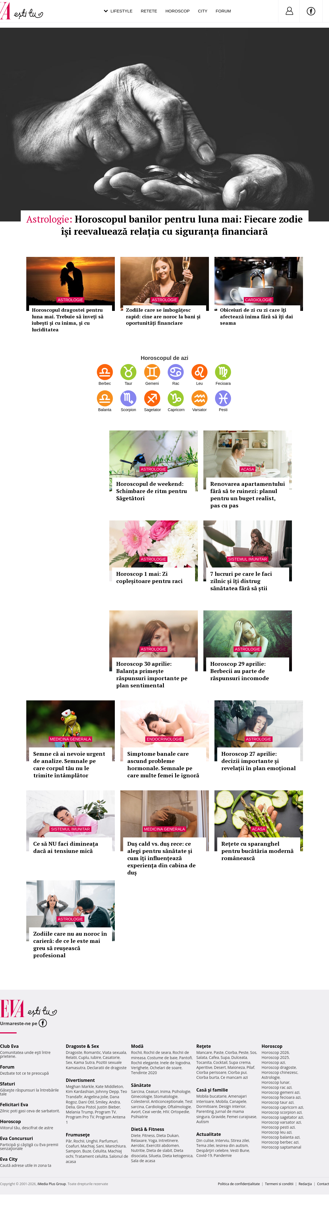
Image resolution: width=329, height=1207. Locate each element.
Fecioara (223, 383)
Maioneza (236, 1067)
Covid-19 (204, 1155)
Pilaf (250, 1067)
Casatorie (111, 1057)
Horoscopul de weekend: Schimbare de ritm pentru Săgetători (151, 491)
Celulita (99, 1151)
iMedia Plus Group (51, 1184)
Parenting (205, 1111)
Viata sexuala (114, 1052)
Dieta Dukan (167, 1135)
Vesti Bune (239, 1150)
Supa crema (239, 1062)
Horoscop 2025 (275, 1057)
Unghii (92, 1141)
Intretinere (168, 1140)
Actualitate (208, 1134)
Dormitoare (206, 1106)
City (202, 11)
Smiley (102, 1102)
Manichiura (115, 1146)
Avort (136, 1111)
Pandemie (223, 1155)
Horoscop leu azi (276, 1132)
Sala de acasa (143, 1160)
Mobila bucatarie (211, 1096)
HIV (166, 1111)
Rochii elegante (145, 1062)
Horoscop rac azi (276, 1087)
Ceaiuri (152, 1091)
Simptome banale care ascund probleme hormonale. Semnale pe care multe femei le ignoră (163, 764)
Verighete (139, 1067)
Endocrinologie (164, 739)
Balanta (104, 410)
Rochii (78, 1141)
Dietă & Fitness (147, 1129)
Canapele (237, 1101)
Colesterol (140, 1101)
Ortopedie (180, 1111)
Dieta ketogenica (177, 1155)
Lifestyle (122, 11)
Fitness (148, 1135)
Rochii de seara (157, 1052)
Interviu (222, 1140)
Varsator (199, 410)
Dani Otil (86, 1102)
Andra (114, 1102)
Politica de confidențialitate (239, 1184)
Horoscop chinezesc (279, 1072)
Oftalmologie (179, 1106)
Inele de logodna (175, 1062)
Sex (69, 1062)
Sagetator (152, 410)
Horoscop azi (273, 1062)
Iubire (95, 1057)
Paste (219, 1052)
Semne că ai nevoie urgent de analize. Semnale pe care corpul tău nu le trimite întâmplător (69, 764)
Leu (199, 383)
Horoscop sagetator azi (282, 1117)
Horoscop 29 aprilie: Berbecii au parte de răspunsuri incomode (239, 671)
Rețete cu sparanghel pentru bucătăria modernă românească (257, 851)
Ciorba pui (237, 1072)
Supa (225, 1057)
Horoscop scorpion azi (281, 1112)
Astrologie (153, 469)
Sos (253, 1052)
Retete (149, 11)
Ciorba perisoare (211, 1072)
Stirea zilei (240, 1140)
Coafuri (72, 1146)
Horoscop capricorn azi (282, 1107)
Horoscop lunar (275, 1082)
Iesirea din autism (232, 1145)
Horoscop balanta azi (280, 1137)
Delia (70, 1107)
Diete (136, 1135)
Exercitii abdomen (162, 1145)
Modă (137, 1046)
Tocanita (204, 1062)
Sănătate (141, 1085)
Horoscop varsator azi (281, 1122)
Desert (220, 1067)
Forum (223, 11)
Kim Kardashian (80, 1091)
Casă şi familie (212, 1090)
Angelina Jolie (96, 1096)
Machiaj (88, 1146)
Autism (202, 1121)
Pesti (223, 410)
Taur (128, 383)
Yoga (152, 1140)
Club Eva (9, 1046)
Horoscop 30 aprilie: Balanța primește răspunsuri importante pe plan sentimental (151, 674)
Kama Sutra (84, 1062)
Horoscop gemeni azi (280, 1092)
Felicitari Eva (14, 1105)
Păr (69, 1141)
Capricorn (176, 410)
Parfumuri (108, 1141)
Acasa (247, 469)
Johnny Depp (107, 1091)
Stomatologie (166, 1096)
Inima (165, 1091)
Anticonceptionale (167, 1101)
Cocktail (220, 1062)
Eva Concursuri (16, 1138)
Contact (323, 1184)
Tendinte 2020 (144, 1072)
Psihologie (181, 1091)
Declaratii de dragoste (106, 1067)
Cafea (214, 1057)
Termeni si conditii (279, 1184)
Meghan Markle (80, 1086)
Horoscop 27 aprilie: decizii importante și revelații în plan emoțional (258, 761)
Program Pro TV (80, 1117)
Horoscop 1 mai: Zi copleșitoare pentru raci (149, 577)
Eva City (8, 1159)
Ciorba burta (207, 1077)
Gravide (218, 1116)
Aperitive (204, 1067)
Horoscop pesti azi (278, 1127)
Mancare (204, 1052)
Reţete (203, 1046)
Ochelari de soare (166, 1067)
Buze (86, 1151)
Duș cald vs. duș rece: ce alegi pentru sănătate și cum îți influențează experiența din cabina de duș (161, 858)
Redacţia (305, 1184)
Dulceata (239, 1057)
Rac (175, 383)
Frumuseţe (78, 1135)
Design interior (232, 1106)
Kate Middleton (109, 1086)
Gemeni (152, 383)
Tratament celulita (91, 1156)
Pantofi (185, 1057)
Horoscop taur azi (277, 1102)
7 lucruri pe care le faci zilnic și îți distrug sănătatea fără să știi (241, 581)
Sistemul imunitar (247, 559)
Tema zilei (205, 1145)
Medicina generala (70, 739)
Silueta (155, 1155)
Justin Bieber (108, 1107)
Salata (201, 1057)
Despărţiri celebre (212, 1150)
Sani (100, 1146)
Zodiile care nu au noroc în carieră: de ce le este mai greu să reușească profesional (70, 944)
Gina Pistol (85, 1107)
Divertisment (80, 1080)
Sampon (73, 1151)
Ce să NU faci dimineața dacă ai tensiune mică (65, 847)
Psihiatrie (139, 1116)
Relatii (71, 1057)
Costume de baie (162, 1057)
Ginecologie (141, 1096)
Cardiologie (156, 1106)
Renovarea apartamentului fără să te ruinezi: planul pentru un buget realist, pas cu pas (247, 494)
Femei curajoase (241, 1116)
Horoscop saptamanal (281, 1147)
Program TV (105, 1112)
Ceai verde (151, 1111)
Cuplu (83, 1057)
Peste (243, 1052)
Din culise (205, 1140)
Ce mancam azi (234, 1077)
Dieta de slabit (159, 1150)
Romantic (92, 1052)
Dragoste (74, 1052)
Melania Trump (79, 1112)
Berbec (105, 383)
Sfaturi (7, 1084)
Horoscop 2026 (275, 1052)
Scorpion (128, 410)
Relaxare (139, 1140)
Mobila (222, 1101)
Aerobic (138, 1145)
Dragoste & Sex (82, 1046)
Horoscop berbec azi (280, 1142)
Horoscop (177, 11)
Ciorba (231, 1052)
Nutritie (138, 1150)
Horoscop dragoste (278, 1067)
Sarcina (137, 1091)
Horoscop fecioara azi (280, 1097)
